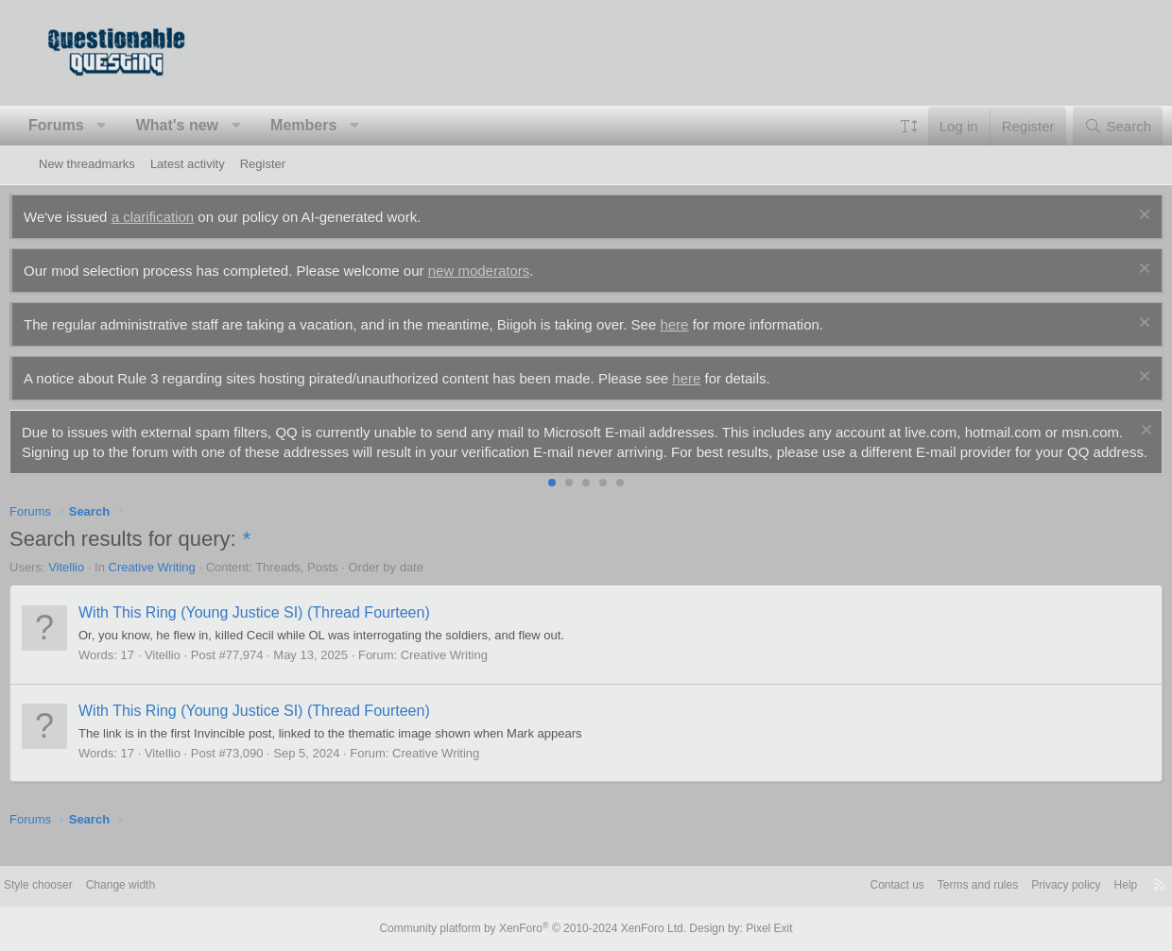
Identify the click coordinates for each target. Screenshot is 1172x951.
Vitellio (95, 587)
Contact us (834, 887)
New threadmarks (87, 164)
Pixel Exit (753, 929)
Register (262, 164)
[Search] (1088, 126)
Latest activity (187, 164)
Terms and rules (921, 887)
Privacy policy (1016, 887)
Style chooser (84, 887)
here (703, 324)
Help (1081, 887)
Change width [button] (173, 887)
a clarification (182, 217)
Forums (85, 125)
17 (157, 675)
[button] (130, 125)
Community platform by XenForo (537, 929)
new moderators (508, 271)
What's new (206, 125)
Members (333, 125)
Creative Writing (181, 587)
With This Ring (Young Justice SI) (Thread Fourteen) (283, 632)
